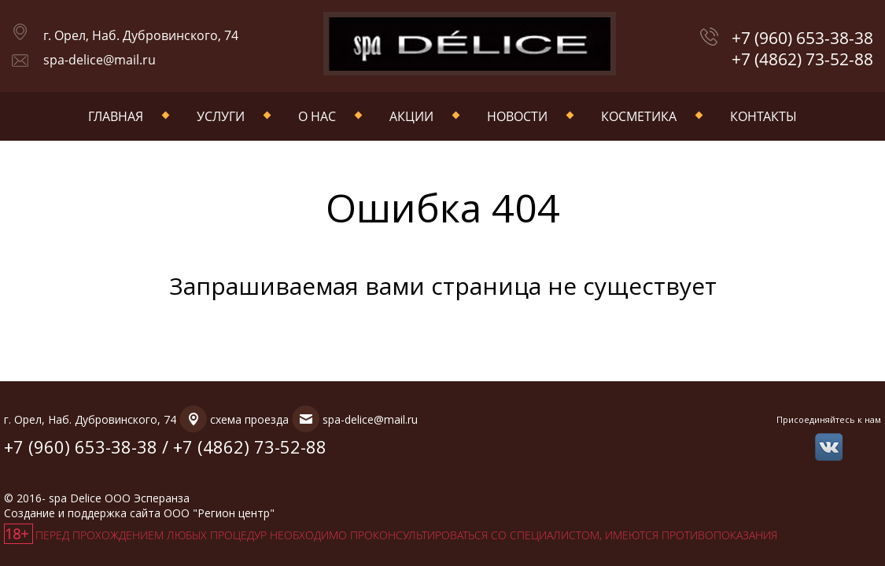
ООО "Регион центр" (219, 512)
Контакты (763, 116)
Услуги (221, 116)
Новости (517, 116)
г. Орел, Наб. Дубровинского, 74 (140, 35)
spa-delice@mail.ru (99, 59)
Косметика (639, 116)
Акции (411, 116)
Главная (115, 116)
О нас (317, 116)
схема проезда (249, 419)
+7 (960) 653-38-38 (802, 38)
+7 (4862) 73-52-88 (802, 59)
